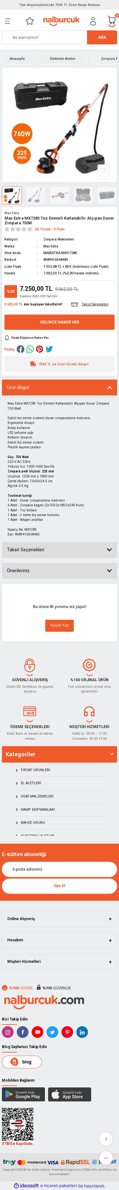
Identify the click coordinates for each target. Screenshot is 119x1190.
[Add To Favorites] (103, 170)
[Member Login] (93, 21)
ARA (102, 37)
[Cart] (112, 21)
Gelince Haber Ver (59, 322)
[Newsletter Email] (59, 869)
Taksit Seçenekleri (25, 550)
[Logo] (61, 21)
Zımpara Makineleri (58, 239)
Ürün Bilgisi (18, 387)
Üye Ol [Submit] (59, 886)
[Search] (59, 37)
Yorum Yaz (59, 625)
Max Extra (11, 213)
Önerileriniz (18, 570)
